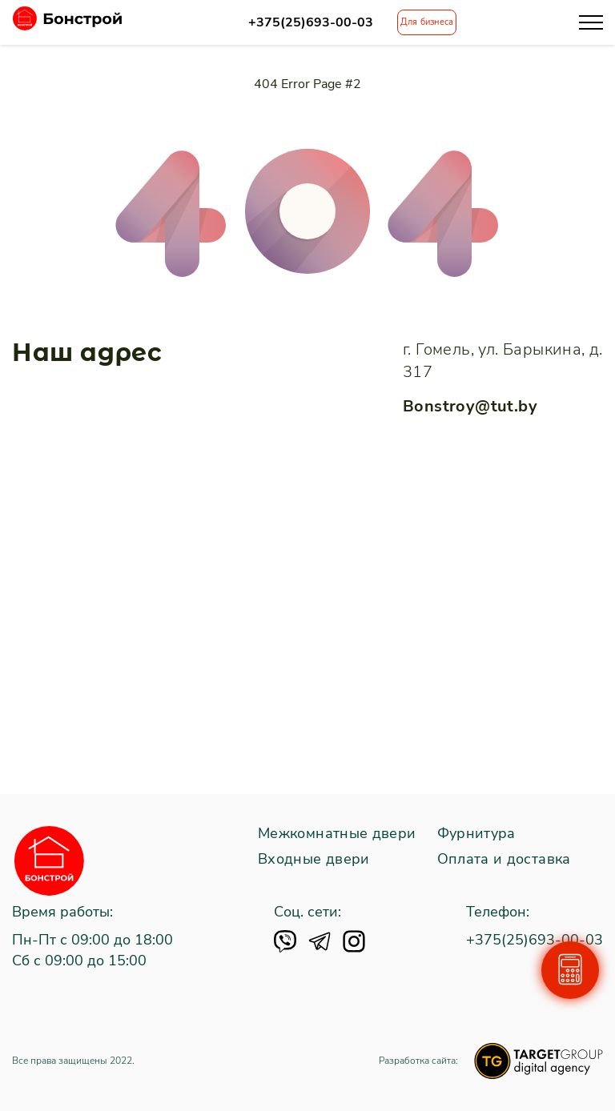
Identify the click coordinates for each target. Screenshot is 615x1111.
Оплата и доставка (504, 860)
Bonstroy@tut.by (470, 406)
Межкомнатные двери (337, 834)
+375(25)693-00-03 (310, 22)
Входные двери (314, 860)
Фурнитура (476, 834)
